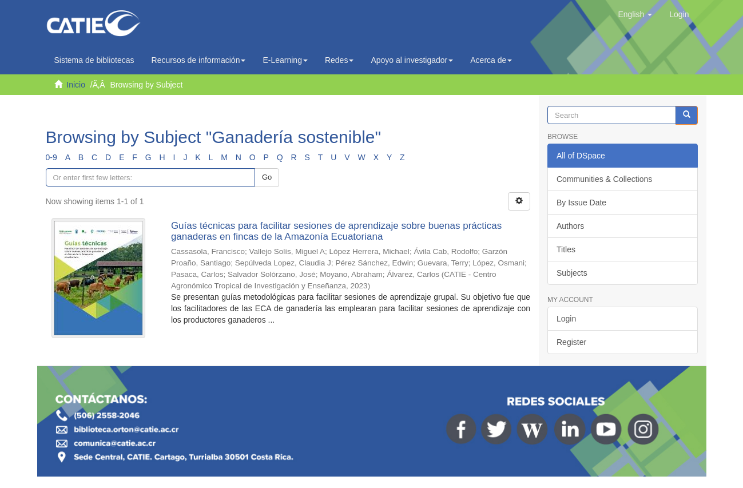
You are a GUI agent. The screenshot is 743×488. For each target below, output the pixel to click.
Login (566, 318)
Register (571, 342)
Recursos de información (199, 60)
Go (267, 177)
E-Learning (285, 60)
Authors (570, 226)
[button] (635, 14)
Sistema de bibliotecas (94, 60)
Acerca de (491, 60)
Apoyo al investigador (412, 60)
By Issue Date (581, 202)
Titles (566, 249)
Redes (339, 60)
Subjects (572, 272)
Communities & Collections (604, 179)
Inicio (75, 84)
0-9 (51, 157)
